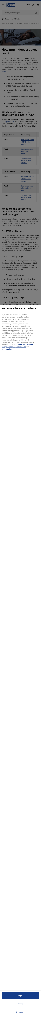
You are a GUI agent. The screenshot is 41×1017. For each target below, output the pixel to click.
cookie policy (7, 349)
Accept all (20, 996)
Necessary (20, 1012)
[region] (20, 661)
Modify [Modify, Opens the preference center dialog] (20, 1004)
